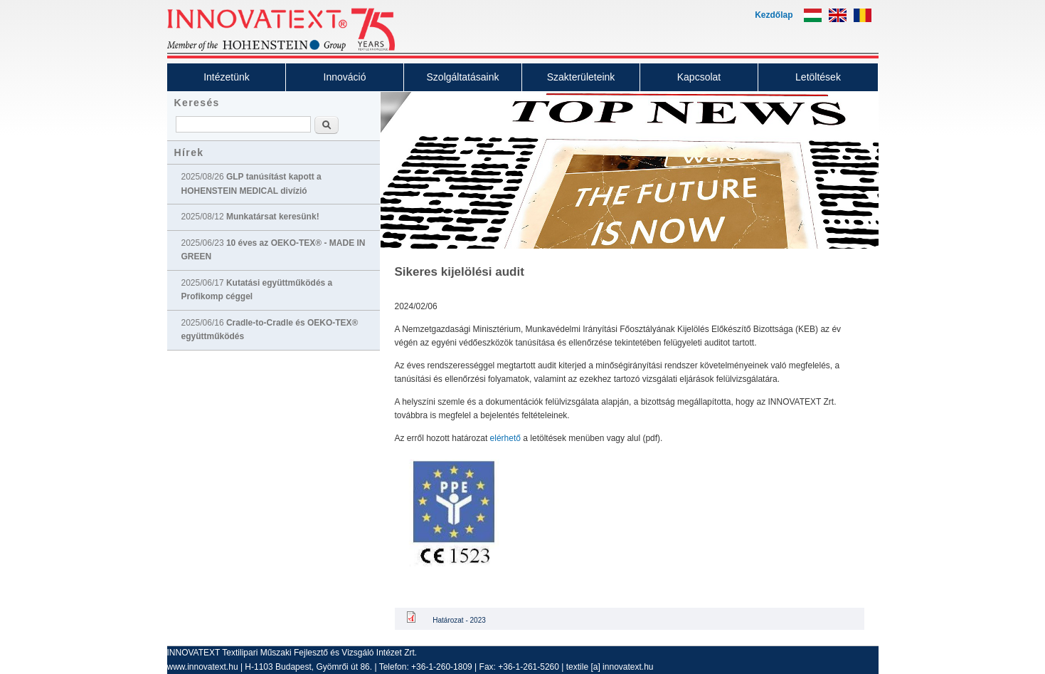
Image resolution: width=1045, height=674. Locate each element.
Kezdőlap (773, 15)
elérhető (505, 438)
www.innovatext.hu (202, 667)
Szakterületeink (581, 77)
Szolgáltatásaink (463, 77)
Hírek (189, 152)
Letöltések (818, 77)
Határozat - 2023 (459, 620)
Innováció (345, 77)
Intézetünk (226, 77)
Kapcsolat (699, 77)
